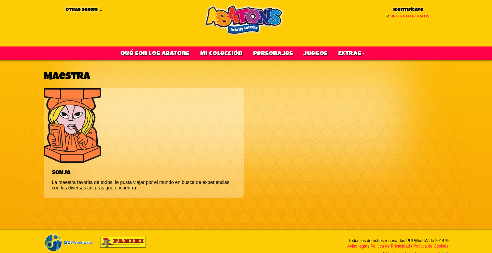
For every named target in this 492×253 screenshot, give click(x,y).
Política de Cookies (431, 246)
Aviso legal (357, 246)
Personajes (273, 53)
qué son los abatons (155, 53)
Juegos (315, 53)
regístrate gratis (410, 16)
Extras (351, 53)
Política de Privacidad (390, 246)
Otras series (84, 9)
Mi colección (221, 53)
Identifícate (408, 9)
